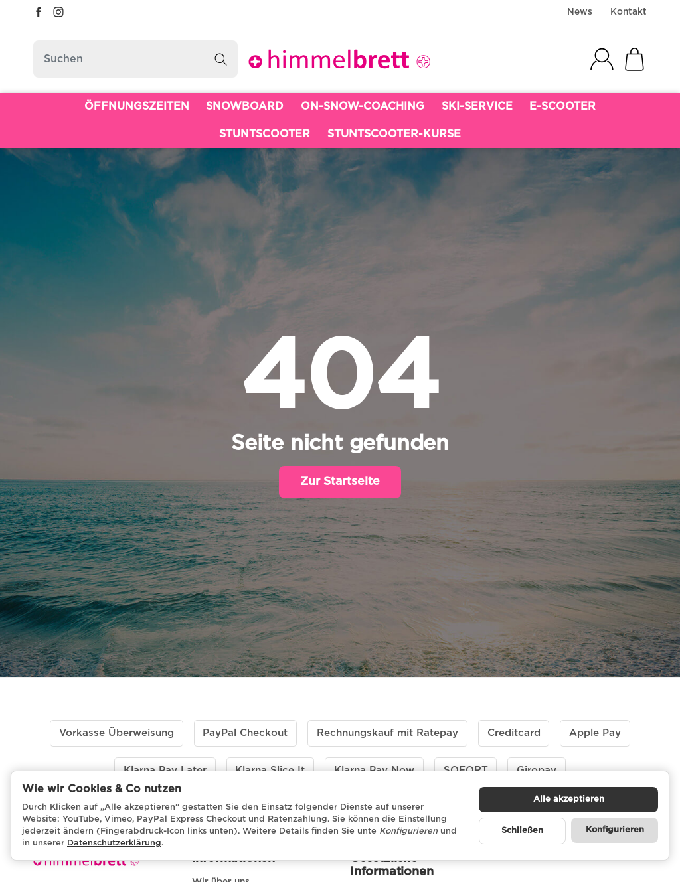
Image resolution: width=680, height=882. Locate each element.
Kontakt (628, 12)
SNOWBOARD (245, 106)
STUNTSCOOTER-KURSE (394, 134)
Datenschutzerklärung (114, 843)
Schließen (522, 830)
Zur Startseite (340, 482)
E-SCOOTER (562, 106)
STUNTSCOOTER (264, 134)
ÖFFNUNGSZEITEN (136, 106)
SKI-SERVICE (477, 106)
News (579, 12)
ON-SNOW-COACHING (362, 106)
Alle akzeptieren (568, 799)
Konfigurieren (615, 830)
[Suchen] (135, 59)
